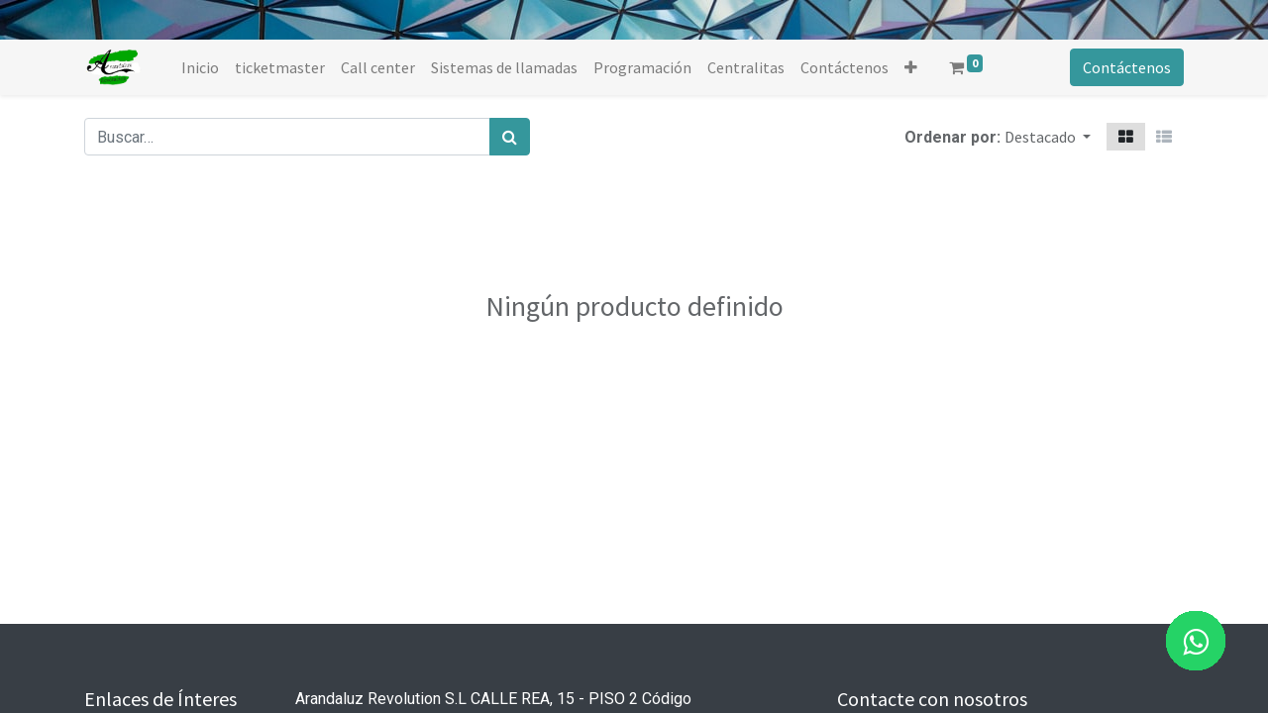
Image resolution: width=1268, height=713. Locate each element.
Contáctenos (1127, 67)
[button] (911, 67)
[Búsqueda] (509, 136)
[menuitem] (200, 67)
